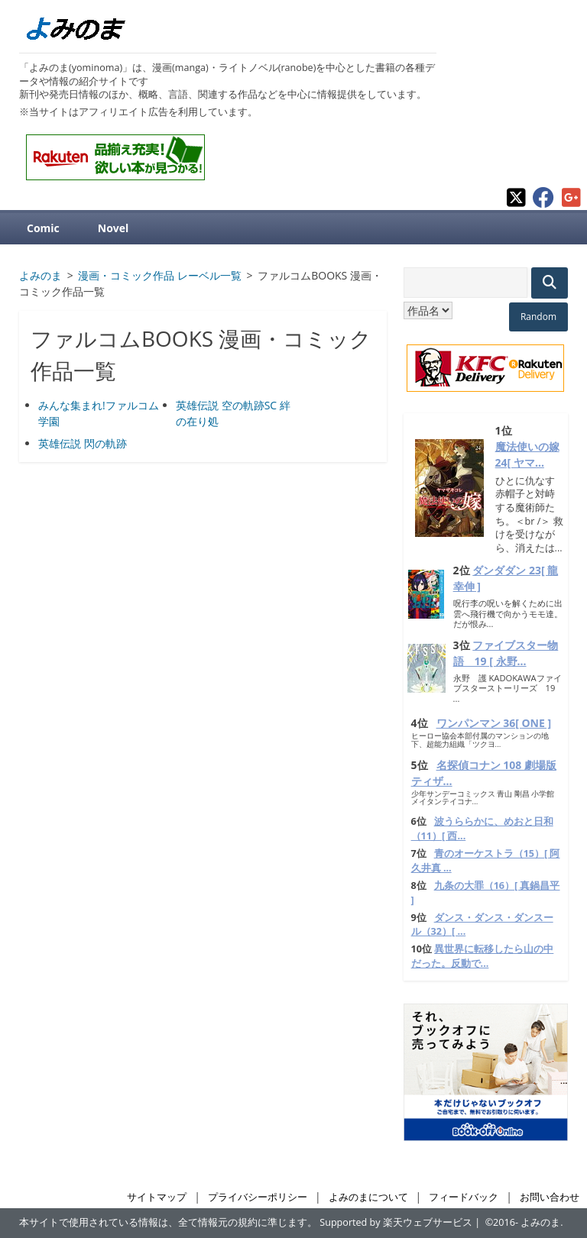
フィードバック (463, 1197)
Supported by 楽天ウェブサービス (395, 1222)
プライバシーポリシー (257, 1197)
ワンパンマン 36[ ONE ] (494, 723)
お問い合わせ (549, 1197)
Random (538, 316)
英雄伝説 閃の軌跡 (82, 443)
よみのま (540, 1222)
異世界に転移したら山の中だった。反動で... (482, 956)
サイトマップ (156, 1197)
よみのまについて (368, 1197)
